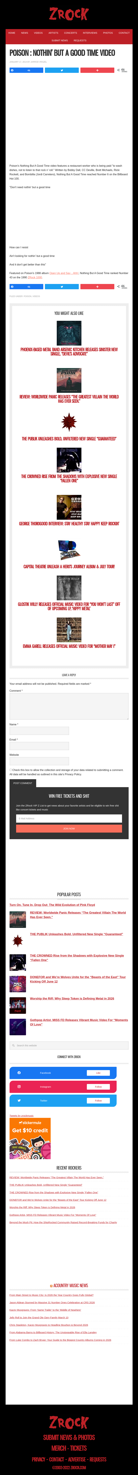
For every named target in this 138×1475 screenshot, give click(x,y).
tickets (78, 1448)
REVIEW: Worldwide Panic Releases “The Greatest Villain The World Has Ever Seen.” (69, 399)
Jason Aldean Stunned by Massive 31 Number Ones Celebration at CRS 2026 (52, 1302)
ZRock (69, 13)
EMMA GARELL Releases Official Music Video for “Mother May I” (69, 646)
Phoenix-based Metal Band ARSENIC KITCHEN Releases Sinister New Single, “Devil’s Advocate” (69, 351)
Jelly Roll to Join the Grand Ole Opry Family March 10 (39, 1317)
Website (14, 754)
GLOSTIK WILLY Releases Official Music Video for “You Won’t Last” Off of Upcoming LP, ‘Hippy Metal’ (69, 606)
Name (14, 724)
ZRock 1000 (35, 277)
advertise (77, 1459)
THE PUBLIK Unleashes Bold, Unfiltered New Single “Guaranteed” (69, 438)
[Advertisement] (69, 217)
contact (56, 1459)
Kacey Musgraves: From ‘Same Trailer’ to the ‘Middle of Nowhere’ (45, 1309)
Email (14, 739)
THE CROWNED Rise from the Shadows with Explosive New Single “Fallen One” (69, 478)
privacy (38, 1459)
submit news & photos (69, 1438)
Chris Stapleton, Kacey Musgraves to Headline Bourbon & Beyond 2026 (49, 1325)
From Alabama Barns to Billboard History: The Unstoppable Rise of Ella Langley (53, 1332)
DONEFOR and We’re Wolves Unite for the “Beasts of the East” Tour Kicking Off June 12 (58, 1199)
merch (58, 1448)
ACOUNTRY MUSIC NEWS (70, 1285)
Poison (27, 296)
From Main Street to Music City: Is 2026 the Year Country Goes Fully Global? (52, 1295)
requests (98, 1459)
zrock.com (78, 1467)
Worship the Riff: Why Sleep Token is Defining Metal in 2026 (42, 1207)
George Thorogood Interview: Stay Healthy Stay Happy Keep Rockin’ (69, 523)
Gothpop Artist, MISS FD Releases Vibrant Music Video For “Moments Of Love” (53, 1215)
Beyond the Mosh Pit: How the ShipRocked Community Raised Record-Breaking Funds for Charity (63, 1222)
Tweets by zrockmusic (22, 1115)
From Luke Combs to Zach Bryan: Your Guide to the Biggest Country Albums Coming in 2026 (60, 1340)
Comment (16, 690)
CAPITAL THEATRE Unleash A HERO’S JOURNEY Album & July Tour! (69, 566)
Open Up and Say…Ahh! (64, 273)
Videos (36, 296)
